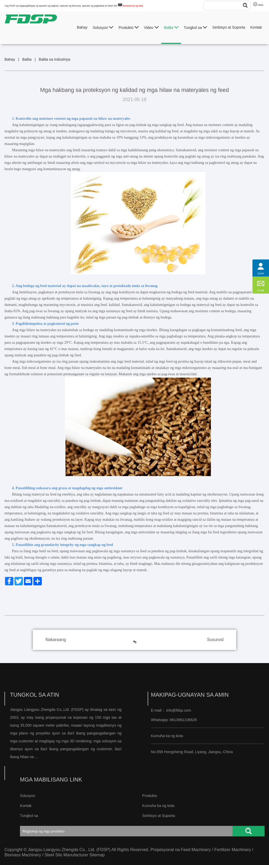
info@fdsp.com (178, 710)
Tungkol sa (195, 27)
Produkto (128, 27)
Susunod (215, 639)
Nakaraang (55, 639)
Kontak (256, 27)
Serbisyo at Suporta (228, 27)
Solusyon (103, 27)
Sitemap (97, 855)
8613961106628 (183, 720)
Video (151, 27)
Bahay (82, 27)
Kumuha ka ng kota (133, 5)
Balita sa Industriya (54, 59)
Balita (171, 27)
